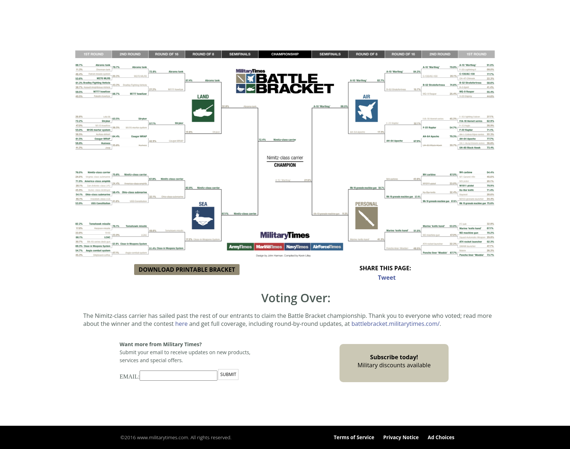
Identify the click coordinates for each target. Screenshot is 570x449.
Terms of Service (354, 437)
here (181, 324)
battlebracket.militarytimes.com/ (396, 324)
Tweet (387, 278)
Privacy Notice (401, 437)
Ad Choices (441, 437)
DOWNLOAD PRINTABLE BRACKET (187, 270)
